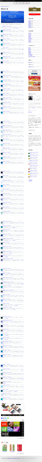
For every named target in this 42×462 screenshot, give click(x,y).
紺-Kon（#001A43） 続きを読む (12, 326)
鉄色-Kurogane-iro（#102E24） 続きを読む (12, 317)
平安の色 (30, 35)
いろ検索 (22, 3)
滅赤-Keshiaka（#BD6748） (32, 168)
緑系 (4, 429)
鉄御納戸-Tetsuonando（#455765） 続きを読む (12, 252)
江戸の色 (30, 39)
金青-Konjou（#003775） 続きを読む (12, 72)
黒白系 (5, 434)
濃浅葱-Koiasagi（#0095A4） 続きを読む (12, 44)
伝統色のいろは (8, 0)
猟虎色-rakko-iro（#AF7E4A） (32, 176)
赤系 (4, 424)
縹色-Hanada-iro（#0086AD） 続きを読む (12, 351)
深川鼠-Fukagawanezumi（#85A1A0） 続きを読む (12, 279)
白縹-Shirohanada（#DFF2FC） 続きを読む (12, 181)
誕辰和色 (28, 3)
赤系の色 (30, 20)
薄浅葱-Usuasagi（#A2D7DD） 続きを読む (12, 131)
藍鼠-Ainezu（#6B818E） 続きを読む (12, 208)
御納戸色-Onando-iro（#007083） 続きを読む (12, 248)
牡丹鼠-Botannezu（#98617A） (33, 171)
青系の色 (30, 21)
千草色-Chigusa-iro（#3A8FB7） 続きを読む (12, 270)
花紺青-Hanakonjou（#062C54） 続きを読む (12, 204)
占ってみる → (35, 14)
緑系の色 (30, 24)
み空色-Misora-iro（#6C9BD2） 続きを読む (12, 108)
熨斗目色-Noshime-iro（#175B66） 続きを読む (12, 308)
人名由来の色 (30, 54)
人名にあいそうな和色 (32, 56)
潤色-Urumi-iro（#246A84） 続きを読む (12, 40)
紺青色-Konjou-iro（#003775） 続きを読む (12, 235)
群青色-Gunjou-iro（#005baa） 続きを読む (12, 356)
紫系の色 (30, 25)
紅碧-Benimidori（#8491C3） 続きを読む (12, 199)
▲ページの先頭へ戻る (20, 438)
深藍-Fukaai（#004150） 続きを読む (12, 140)
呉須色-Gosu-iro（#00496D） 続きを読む (12, 90)
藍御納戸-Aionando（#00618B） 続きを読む (12, 31)
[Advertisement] (12, 67)
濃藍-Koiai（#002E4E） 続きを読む (12, 177)
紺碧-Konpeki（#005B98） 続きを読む (12, 162)
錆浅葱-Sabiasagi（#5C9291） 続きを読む (12, 231)
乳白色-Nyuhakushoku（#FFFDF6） (33, 166)
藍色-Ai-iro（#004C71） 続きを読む (12, 390)
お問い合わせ (33, 107)
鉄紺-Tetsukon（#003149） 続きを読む (12, 122)
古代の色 (30, 33)
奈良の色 (30, 34)
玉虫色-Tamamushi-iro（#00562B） (33, 155)
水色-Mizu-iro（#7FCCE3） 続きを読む (12, 386)
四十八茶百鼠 (30, 55)
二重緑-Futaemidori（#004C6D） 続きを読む (12, 77)
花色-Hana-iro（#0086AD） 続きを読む (12, 112)
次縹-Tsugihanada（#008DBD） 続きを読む (12, 81)
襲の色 (29, 47)
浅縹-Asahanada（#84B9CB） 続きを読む (12, 296)
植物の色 (30, 48)
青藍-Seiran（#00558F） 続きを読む (12, 94)
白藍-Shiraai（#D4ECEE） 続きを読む (12, 190)
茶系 (10, 424)
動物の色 (30, 52)
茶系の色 (30, 26)
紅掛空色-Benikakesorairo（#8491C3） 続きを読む (12, 321)
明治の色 (30, 40)
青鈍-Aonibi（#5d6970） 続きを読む (12, 330)
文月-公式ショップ (31, 66)
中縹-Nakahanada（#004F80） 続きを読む (12, 86)
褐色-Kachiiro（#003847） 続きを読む (12, 243)
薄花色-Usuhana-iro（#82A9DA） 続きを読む (12, 127)
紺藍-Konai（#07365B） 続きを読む (12, 62)
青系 (10, 429)
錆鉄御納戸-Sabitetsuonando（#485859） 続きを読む (12, 291)
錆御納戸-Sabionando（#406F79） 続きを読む (12, 99)
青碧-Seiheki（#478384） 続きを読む (12, 304)
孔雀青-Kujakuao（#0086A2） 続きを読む (12, 158)
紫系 (17, 429)
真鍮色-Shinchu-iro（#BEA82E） (33, 158)
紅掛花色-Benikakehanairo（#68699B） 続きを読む (12, 260)
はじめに (15, 3)
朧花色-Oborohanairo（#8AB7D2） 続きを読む (12, 35)
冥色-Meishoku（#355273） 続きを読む (12, 53)
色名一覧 (18, 3)
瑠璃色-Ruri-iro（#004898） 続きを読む (12, 366)
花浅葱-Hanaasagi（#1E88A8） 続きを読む (12, 226)
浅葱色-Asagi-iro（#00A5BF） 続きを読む (12, 399)
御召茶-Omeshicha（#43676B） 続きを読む (12, 378)
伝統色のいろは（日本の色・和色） (14, 458)
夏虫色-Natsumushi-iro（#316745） (33, 153)
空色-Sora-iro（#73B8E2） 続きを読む (12, 338)
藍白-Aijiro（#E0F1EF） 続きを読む (12, 49)
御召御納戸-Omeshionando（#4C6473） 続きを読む (12, 239)
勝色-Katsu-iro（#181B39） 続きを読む (12, 172)
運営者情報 (30, 180)
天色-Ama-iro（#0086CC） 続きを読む (12, 186)
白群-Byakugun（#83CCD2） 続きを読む (12, 369)
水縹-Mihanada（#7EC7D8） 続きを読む (12, 145)
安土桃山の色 (30, 38)
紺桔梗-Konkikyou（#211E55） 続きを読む (12, 256)
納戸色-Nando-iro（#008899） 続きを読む (12, 287)
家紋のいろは (30, 62)
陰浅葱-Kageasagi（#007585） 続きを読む (12, 58)
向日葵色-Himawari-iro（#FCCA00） (33, 174)
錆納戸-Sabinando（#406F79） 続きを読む (12, 103)
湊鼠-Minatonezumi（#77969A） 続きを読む (12, 222)
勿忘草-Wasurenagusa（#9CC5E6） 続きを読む (12, 342)
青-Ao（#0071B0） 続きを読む (12, 334)
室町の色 (30, 37)
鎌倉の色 (30, 36)
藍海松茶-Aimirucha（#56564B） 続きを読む (12, 382)
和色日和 (25, 3)
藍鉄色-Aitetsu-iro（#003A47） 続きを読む (12, 153)
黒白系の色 (30, 27)
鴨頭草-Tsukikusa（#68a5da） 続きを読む (12, 300)
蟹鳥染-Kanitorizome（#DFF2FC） (33, 161)
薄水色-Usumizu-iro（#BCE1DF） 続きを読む (12, 136)
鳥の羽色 (30, 53)
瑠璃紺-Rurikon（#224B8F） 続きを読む (12, 274)
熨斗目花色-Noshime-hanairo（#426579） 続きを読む (12, 283)
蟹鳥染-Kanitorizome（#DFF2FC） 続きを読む (12, 27)
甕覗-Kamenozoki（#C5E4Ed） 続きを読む (12, 394)
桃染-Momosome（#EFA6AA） (33, 163)
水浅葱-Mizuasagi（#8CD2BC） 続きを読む (12, 213)
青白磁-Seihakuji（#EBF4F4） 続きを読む (12, 149)
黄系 (17, 424)
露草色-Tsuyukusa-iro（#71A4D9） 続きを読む (12, 347)
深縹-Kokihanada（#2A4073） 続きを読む (12, 195)
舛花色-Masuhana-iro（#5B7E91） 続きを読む (12, 374)
